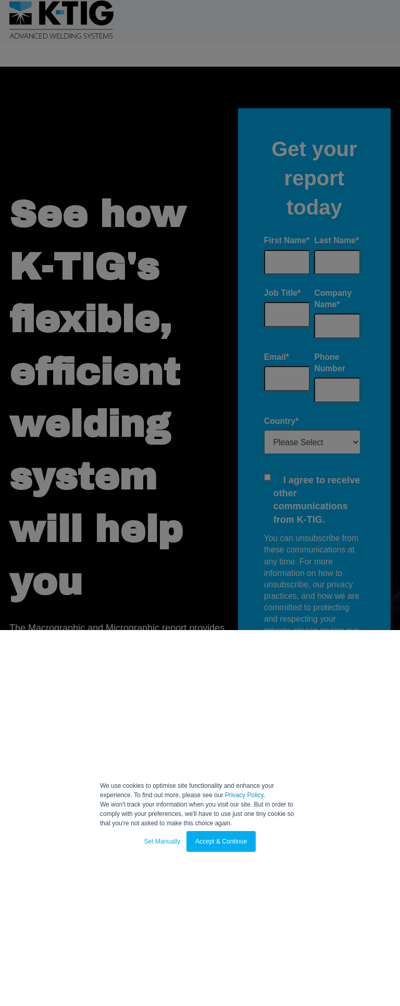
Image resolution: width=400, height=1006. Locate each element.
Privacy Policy (244, 795)
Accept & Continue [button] (221, 841)
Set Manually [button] (162, 841)
